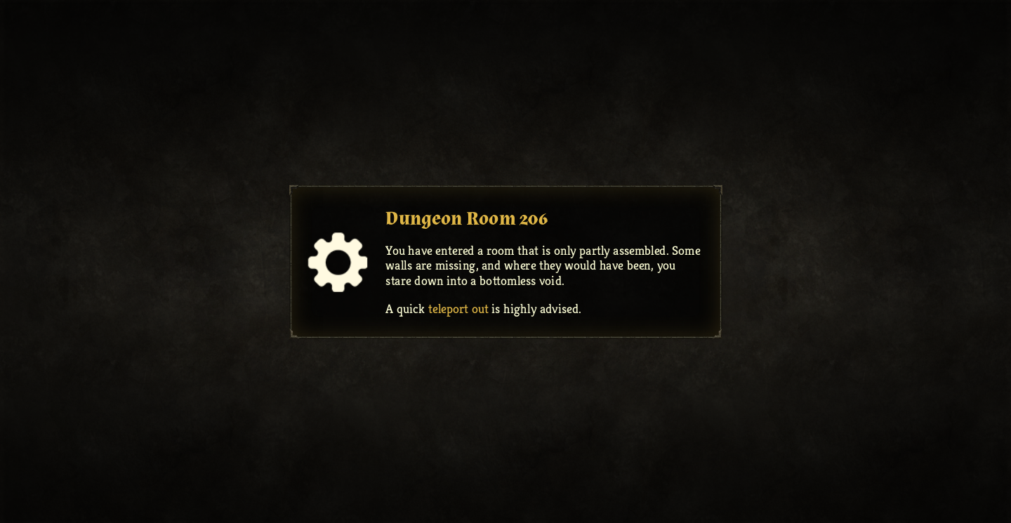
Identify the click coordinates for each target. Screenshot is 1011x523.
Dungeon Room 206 (466, 218)
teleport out (458, 308)
